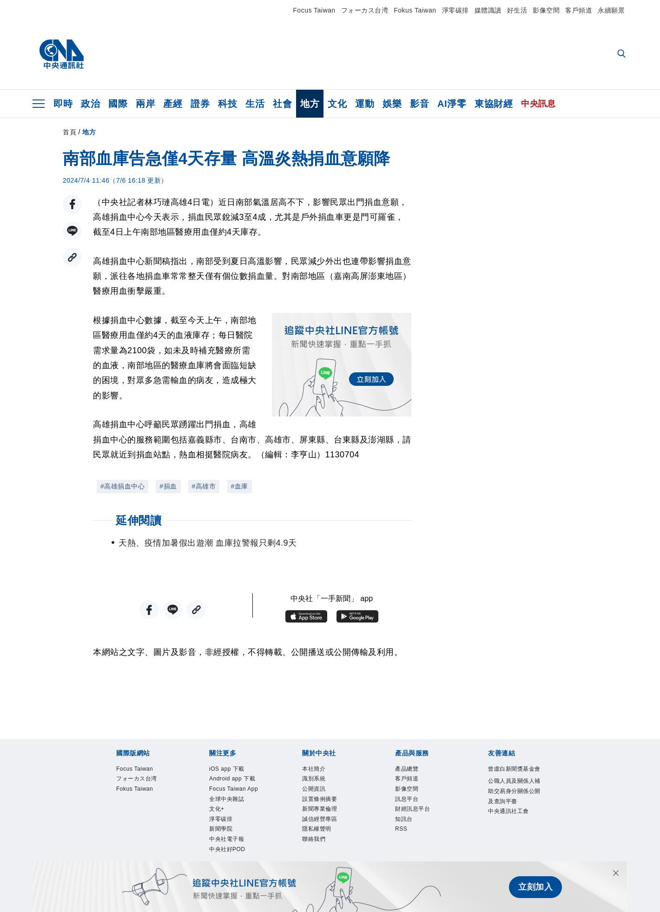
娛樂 (392, 104)
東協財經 (494, 104)
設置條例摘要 (326, 806)
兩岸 (145, 104)
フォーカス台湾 (365, 10)
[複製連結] (72, 257)
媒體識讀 (488, 10)
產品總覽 (411, 770)
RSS (403, 843)
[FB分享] (72, 204)
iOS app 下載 (233, 770)
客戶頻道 (578, 10)
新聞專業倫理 (326, 818)
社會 (282, 104)
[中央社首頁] (62, 54)
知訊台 (407, 831)
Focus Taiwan (314, 10)
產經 (172, 104)
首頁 (69, 132)
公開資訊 (318, 794)
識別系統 (318, 782)
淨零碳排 (455, 10)
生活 (254, 104)
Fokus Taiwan (415, 10)
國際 (117, 104)
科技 (227, 104)
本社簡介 (318, 770)
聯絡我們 (318, 855)
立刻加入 (535, 887)
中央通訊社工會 (512, 849)
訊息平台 (411, 806)
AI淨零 (451, 104)
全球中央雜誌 (233, 831)
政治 (90, 104)
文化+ (219, 843)
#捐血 (168, 486)
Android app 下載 (237, 788)
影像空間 (546, 10)
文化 (337, 104)
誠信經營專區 (326, 831)
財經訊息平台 (419, 818)
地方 (309, 104)
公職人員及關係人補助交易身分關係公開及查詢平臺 (512, 813)
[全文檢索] (622, 54)
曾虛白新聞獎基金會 (512, 776)
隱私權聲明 (322, 843)
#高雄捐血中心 (122, 486)
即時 (63, 104)
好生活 (517, 10)
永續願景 (611, 10)
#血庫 (239, 486)
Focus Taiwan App (234, 812)
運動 (364, 104)
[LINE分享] (72, 230)
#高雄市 (204, 486)
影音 (419, 104)
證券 (200, 104)
